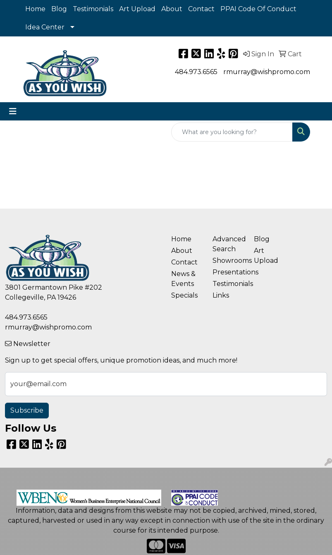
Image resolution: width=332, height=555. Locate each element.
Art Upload (137, 9)
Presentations (228, 272)
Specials (184, 295)
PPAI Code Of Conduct (258, 9)
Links (221, 295)
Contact (201, 9)
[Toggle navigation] (12, 111)
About (171, 9)
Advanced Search (228, 244)
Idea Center (44, 27)
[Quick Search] (232, 132)
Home (35, 9)
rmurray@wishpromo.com (266, 72)
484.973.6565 (196, 72)
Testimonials (93, 9)
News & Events (183, 279)
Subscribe (26, 410)
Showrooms (228, 260)
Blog (59, 9)
